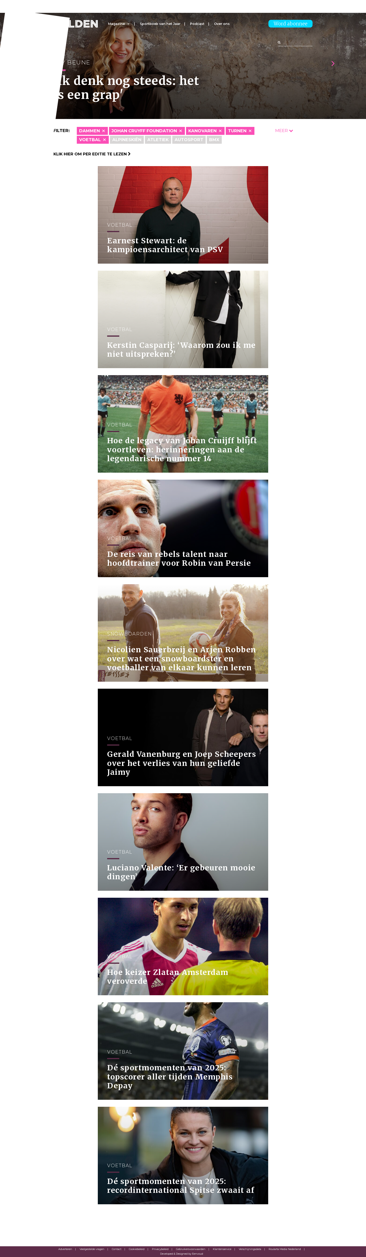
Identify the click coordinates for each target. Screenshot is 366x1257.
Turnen (237, 130)
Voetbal (90, 139)
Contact (116, 1249)
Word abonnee (290, 24)
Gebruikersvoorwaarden (190, 1249)
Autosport (189, 139)
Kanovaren (202, 130)
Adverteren (65, 1249)
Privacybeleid (160, 1249)
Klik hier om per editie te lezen (92, 154)
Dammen (89, 130)
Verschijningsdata (250, 1249)
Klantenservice (222, 1249)
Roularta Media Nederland (285, 1249)
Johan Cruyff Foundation (144, 130)
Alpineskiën (126, 139)
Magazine (116, 24)
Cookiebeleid (136, 1249)
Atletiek (158, 139)
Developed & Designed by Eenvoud (181, 1253)
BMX (214, 139)
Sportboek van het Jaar (160, 24)
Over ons (222, 24)
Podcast (197, 24)
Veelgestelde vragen (92, 1249)
